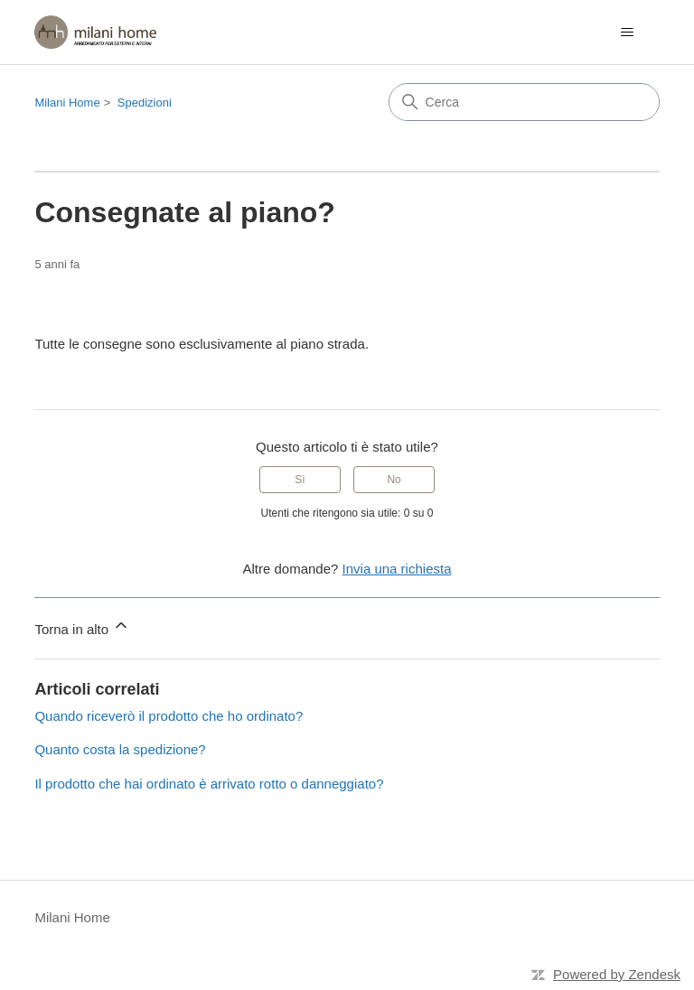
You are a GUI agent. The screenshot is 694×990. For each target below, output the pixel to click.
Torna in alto (82, 626)
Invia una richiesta (397, 568)
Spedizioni (144, 102)
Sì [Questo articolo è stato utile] (300, 479)
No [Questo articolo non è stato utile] (393, 479)
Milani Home (66, 102)
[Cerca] (524, 102)
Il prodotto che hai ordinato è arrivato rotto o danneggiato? (208, 783)
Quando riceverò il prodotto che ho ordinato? (168, 716)
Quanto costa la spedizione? (119, 749)
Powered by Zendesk (616, 974)
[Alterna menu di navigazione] (628, 32)
